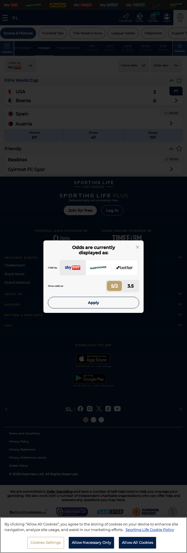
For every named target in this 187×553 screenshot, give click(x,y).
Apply (93, 302)
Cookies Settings (45, 545)
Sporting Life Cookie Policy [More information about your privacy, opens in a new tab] (150, 532)
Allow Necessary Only (91, 545)
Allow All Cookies (137, 545)
